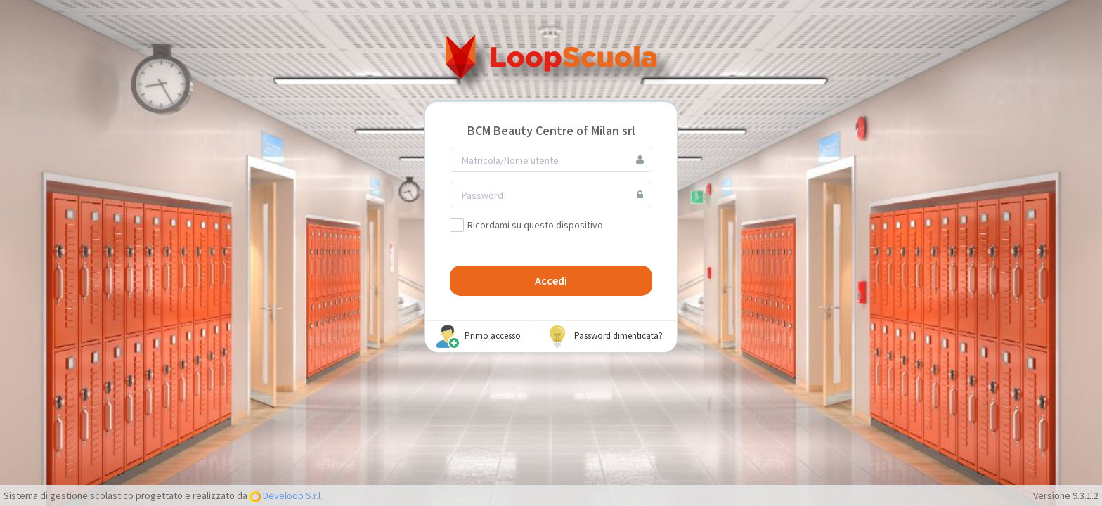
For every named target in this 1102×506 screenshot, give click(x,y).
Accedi (551, 280)
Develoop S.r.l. (292, 495)
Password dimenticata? (604, 336)
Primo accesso (478, 336)
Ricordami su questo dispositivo (526, 225)
